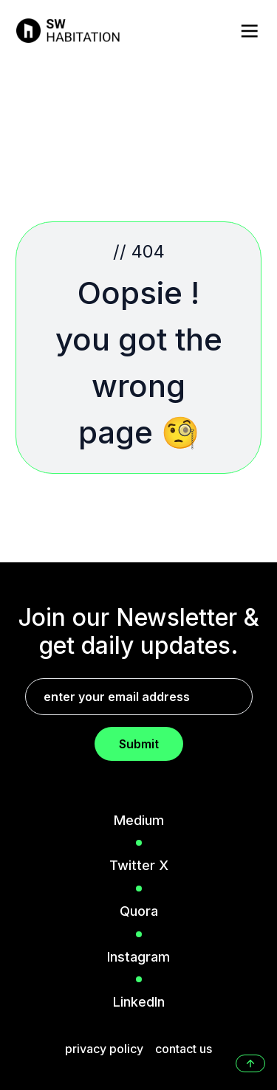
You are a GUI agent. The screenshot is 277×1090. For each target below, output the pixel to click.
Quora (139, 911)
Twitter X (138, 865)
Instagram (138, 957)
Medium (139, 820)
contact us (183, 1048)
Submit (139, 744)
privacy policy (104, 1048)
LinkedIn (139, 1002)
